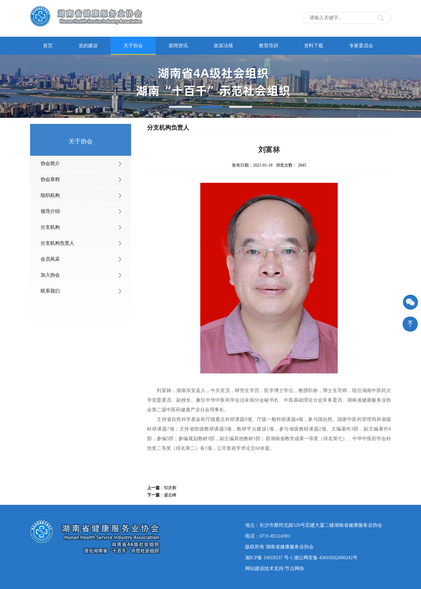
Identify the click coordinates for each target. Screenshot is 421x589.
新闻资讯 (178, 45)
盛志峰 (170, 495)
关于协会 (133, 45)
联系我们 (50, 290)
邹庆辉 (170, 488)
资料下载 (313, 45)
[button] (180, 107)
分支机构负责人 (57, 243)
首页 (48, 45)
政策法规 (223, 45)
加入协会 (50, 275)
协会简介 (50, 163)
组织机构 (50, 195)
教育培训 (268, 45)
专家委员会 (361, 45)
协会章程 (50, 179)
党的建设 (88, 45)
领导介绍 (50, 211)
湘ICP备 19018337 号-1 (269, 557)
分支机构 (50, 227)
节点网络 (294, 568)
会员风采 (50, 259)
